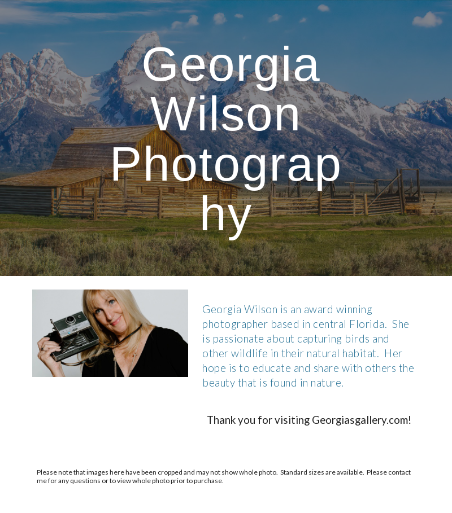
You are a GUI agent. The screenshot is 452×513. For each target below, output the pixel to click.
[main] (226, 138)
